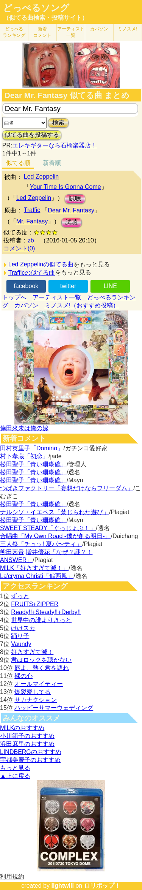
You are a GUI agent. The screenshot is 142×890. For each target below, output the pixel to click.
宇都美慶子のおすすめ (30, 760)
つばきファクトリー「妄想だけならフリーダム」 (66, 488)
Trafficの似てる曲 (31, 272)
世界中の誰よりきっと (41, 620)
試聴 (75, 198)
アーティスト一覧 (57, 297)
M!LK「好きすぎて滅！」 (34, 568)
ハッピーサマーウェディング (53, 708)
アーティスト (70, 32)
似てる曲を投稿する (32, 134)
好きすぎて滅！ (32, 652)
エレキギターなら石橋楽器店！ (54, 145)
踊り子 (20, 636)
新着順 (52, 163)
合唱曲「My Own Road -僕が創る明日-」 (55, 536)
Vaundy (21, 644)
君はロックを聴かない (41, 660)
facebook (26, 286)
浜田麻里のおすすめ (27, 744)
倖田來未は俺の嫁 (24, 428)
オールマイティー (38, 684)
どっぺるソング (36, 8)
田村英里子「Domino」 (31, 448)
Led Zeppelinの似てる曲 (41, 264)
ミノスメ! (127, 29)
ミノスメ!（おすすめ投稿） (82, 305)
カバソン (99, 29)
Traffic (32, 210)
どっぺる (14, 32)
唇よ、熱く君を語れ (41, 668)
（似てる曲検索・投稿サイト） (45, 17)
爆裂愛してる (32, 692)
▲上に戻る (15, 776)
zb (31, 240)
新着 (42, 32)
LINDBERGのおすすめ (30, 752)
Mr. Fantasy (32, 221)
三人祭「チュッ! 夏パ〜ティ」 (41, 544)
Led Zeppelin (41, 176)
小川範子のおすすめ (27, 736)
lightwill (62, 885)
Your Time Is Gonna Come (65, 187)
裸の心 (23, 676)
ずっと (20, 596)
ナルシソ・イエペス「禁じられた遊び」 (54, 512)
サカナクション (35, 700)
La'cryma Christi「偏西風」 (36, 576)
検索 (58, 122)
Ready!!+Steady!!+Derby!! (46, 612)
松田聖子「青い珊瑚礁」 (33, 464)
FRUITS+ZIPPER (34, 604)
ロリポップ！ (102, 885)
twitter (68, 286)
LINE (110, 286)
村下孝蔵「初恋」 (24, 456)
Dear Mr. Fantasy (71, 210)
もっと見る (15, 768)
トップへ (14, 297)
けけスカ (23, 628)
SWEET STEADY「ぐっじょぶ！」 (48, 528)
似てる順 (18, 163)
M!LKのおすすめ (22, 728)
